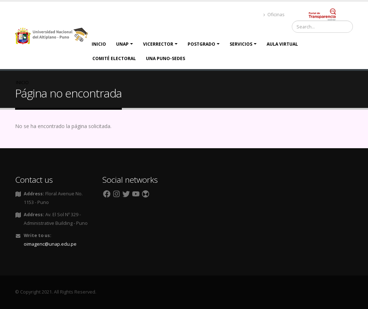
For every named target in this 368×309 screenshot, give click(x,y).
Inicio (99, 44)
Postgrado (201, 44)
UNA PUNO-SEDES (165, 58)
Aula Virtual (282, 44)
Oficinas (274, 15)
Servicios (241, 44)
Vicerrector (158, 44)
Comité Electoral (114, 58)
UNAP (122, 44)
